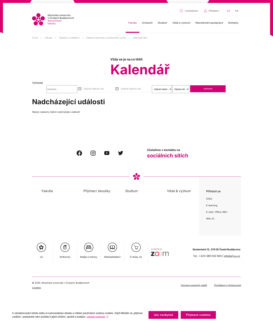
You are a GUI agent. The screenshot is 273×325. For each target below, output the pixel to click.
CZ (228, 10)
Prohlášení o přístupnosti (227, 285)
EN (236, 10)
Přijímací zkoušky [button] (96, 191)
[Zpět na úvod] (53, 19)
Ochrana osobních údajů (194, 285)
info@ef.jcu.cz (232, 255)
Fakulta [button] (132, 22)
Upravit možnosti (97, 319)
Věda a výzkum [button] (181, 22)
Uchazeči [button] (147, 22)
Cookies (36, 287)
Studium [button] (162, 22)
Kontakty (233, 22)
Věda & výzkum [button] (179, 191)
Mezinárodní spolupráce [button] (209, 22)
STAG (209, 198)
